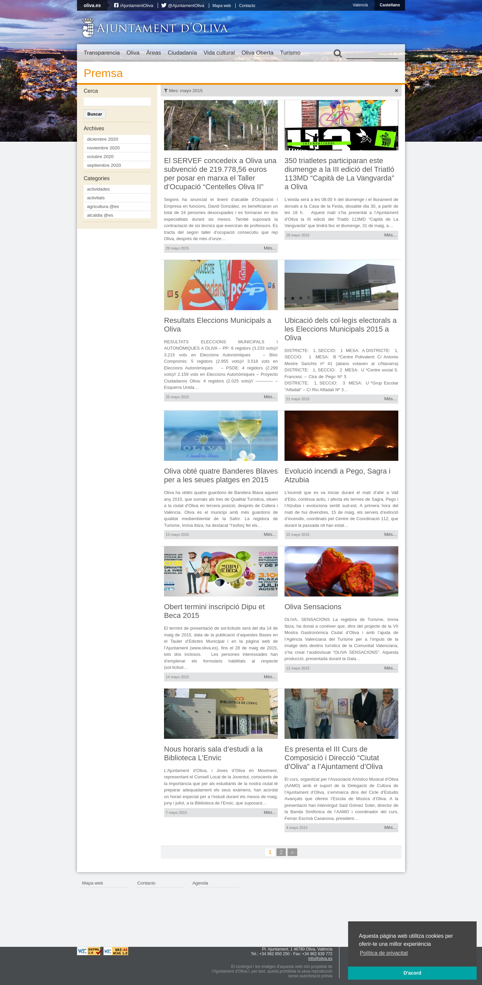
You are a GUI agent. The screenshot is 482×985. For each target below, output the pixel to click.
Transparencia (102, 53)
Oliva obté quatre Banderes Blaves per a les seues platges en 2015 (221, 475)
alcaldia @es (100, 215)
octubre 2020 (100, 156)
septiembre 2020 (104, 165)
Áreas (153, 53)
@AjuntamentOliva (186, 5)
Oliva (133, 53)
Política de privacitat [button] (384, 953)
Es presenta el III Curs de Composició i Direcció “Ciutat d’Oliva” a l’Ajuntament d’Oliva (334, 758)
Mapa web (222, 5)
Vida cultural (219, 53)
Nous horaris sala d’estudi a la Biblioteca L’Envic (213, 753)
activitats (96, 197)
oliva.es (92, 5)
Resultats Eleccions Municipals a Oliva (217, 324)
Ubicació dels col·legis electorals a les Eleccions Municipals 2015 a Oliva (341, 329)
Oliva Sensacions (313, 607)
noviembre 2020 (103, 147)
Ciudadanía (182, 53)
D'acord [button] (412, 973)
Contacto (247, 5)
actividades (98, 189)
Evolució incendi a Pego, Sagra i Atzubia (338, 475)
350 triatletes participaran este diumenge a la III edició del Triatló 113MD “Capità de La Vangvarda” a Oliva (339, 173)
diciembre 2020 (102, 139)
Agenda (200, 883)
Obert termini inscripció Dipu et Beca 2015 (214, 611)
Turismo (290, 53)
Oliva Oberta (257, 53)
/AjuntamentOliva (136, 5)
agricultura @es (103, 206)
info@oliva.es (320, 958)
